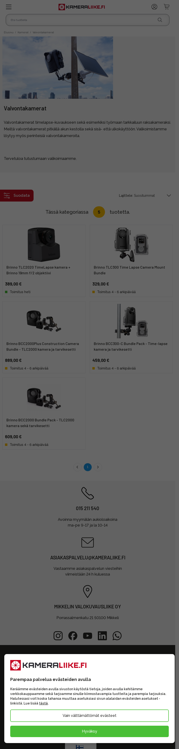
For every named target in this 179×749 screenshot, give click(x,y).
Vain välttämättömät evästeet (89, 715)
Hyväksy (89, 731)
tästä (43, 703)
